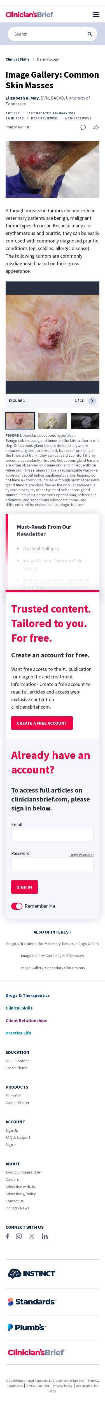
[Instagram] (19, 1236)
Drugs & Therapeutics (28, 995)
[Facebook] (7, 1236)
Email (16, 824)
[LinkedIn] (45, 1236)
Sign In (11, 1144)
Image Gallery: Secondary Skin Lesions (52, 967)
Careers (12, 1179)
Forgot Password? (81, 855)
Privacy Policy (63, 1385)
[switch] (16, 906)
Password (20, 853)
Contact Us (15, 1201)
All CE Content (17, 1060)
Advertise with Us (20, 1186)
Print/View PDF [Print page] (18, 127)
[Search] (52, 34)
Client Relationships (26, 1020)
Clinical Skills (19, 1008)
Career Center (17, 1102)
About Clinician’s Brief (24, 1172)
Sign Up (12, 1130)
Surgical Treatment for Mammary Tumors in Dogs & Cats (52, 943)
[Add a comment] (83, 127)
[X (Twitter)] (32, 1236)
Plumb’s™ (13, 1095)
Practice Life (18, 1033)
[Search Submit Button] (90, 34)
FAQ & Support (18, 1137)
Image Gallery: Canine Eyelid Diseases (52, 955)
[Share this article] (96, 127)
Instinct (78, 1380)
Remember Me (40, 906)
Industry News (17, 1208)
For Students (16, 1067)
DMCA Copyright (37, 1385)
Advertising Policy (21, 1193)
